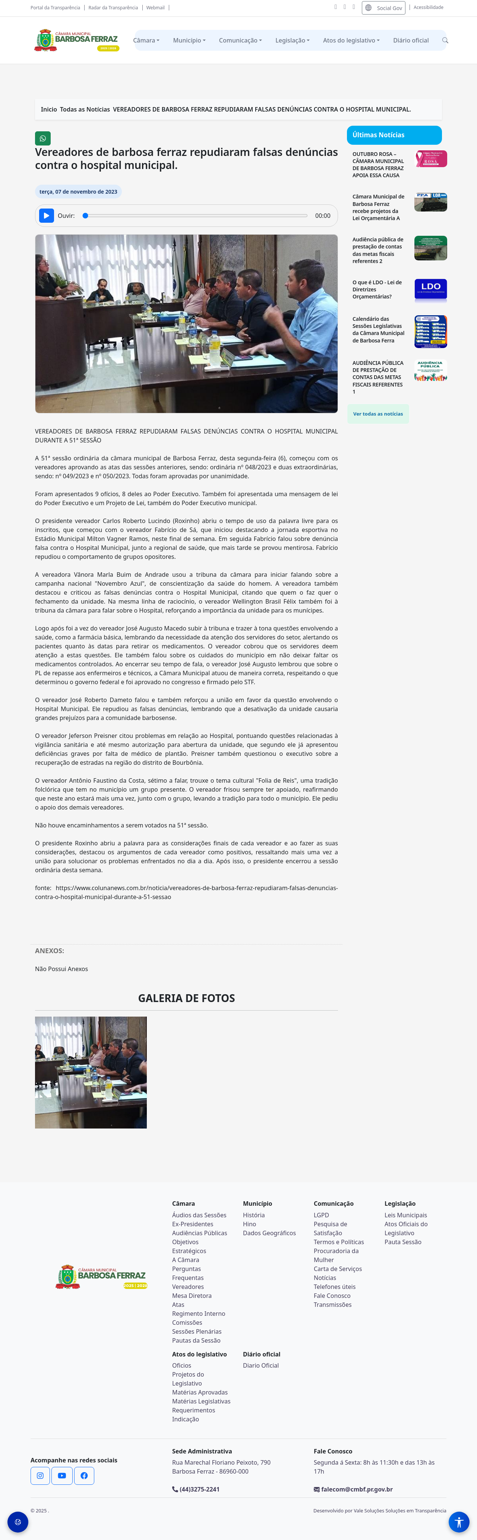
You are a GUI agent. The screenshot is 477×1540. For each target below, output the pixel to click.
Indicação (185, 1419)
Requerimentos (193, 1410)
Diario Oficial (261, 1365)
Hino (249, 1224)
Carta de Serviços (338, 1269)
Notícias (325, 1278)
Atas (178, 1304)
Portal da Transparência (55, 7)
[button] (445, 40)
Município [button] (187, 40)
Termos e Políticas (339, 1242)
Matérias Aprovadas (200, 1392)
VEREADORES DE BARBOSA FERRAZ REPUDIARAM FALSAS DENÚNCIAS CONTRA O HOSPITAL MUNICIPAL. (262, 109)
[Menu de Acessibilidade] (459, 1522)
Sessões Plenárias (197, 1331)
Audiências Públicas (199, 1233)
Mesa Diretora (192, 1296)
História (254, 1215)
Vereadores (188, 1287)
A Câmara (185, 1260)
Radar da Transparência (113, 7)
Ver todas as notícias (378, 413)
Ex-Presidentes (193, 1224)
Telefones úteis (335, 1287)
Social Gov (383, 7)
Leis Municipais (406, 1215)
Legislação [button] (290, 40)
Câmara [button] (144, 40)
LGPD (321, 1215)
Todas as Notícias (85, 109)
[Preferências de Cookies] (17, 1522)
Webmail (155, 7)
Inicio (49, 109)
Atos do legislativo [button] (349, 40)
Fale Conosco (332, 1296)
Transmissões (333, 1304)
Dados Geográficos (269, 1233)
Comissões (187, 1322)
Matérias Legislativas (201, 1401)
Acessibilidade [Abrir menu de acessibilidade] (428, 7)
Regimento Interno (198, 1313)
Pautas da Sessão (196, 1340)
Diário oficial (411, 40)
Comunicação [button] (238, 40)
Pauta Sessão (403, 1242)
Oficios (181, 1365)
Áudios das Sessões (199, 1215)
